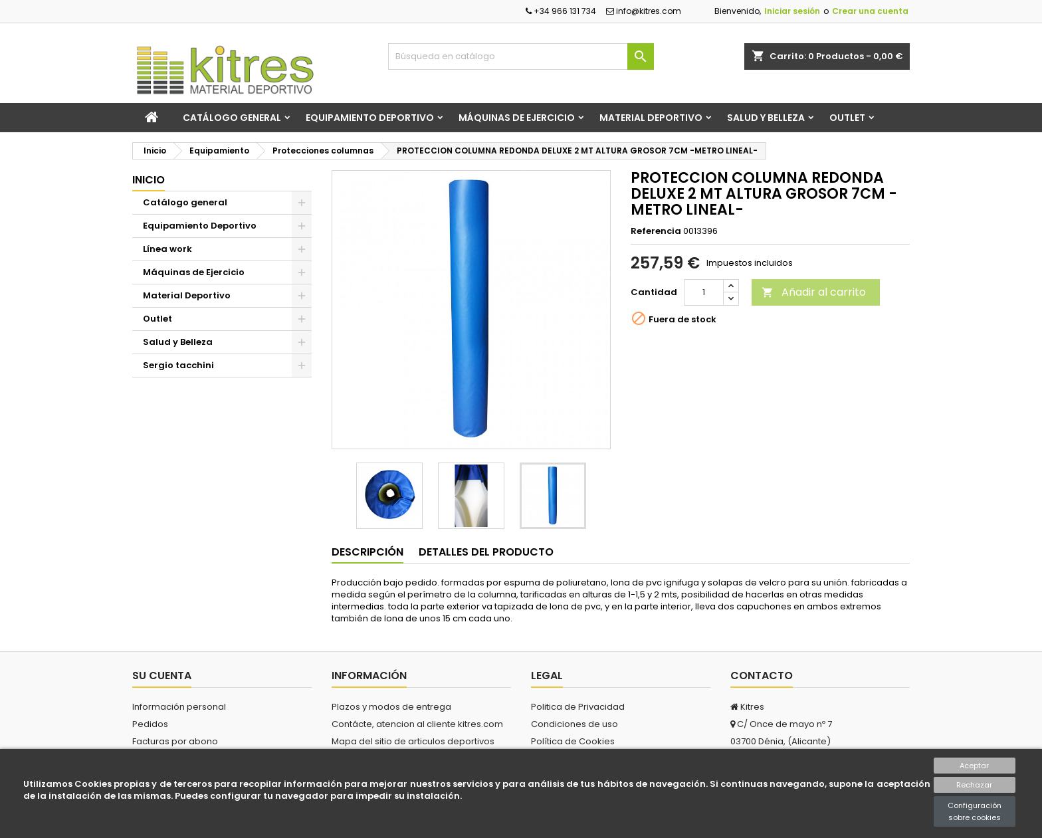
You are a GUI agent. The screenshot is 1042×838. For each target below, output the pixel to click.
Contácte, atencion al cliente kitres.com (417, 724)
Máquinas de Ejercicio (517, 117)
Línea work (167, 249)
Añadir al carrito (814, 292)
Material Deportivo (650, 117)
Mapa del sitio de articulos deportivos (413, 741)
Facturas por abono (175, 741)
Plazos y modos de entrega (391, 706)
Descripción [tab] (367, 552)
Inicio (148, 179)
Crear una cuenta (870, 11)
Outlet (847, 117)
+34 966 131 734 (561, 11)
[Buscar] (521, 56)
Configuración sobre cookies (974, 811)
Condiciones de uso (574, 724)
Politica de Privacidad (578, 706)
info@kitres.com (643, 11)
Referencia (656, 231)
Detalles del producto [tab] (486, 552)
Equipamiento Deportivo (370, 117)
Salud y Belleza (766, 117)
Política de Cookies (573, 741)
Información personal (179, 706)
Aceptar (974, 765)
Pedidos (150, 724)
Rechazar (974, 785)
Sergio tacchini (178, 365)
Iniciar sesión (792, 11)
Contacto (761, 675)
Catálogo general (232, 117)
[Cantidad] (704, 292)
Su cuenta (161, 675)
